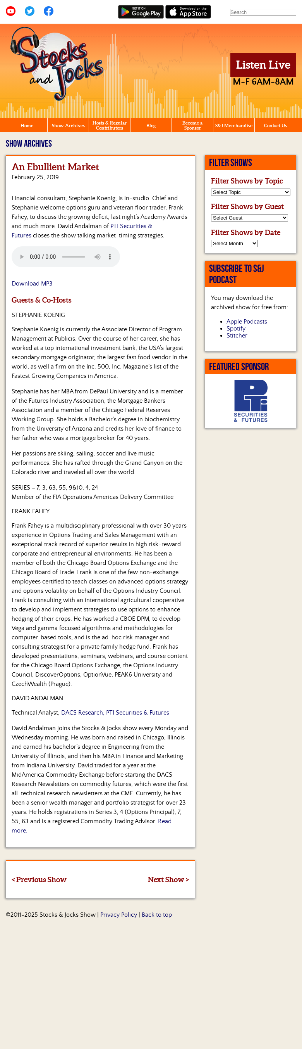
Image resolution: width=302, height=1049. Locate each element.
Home (27, 125)
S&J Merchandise (233, 125)
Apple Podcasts (246, 321)
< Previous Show (39, 879)
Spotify (235, 328)
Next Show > (168, 879)
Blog (151, 125)
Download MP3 (32, 283)
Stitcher (236, 335)
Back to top (157, 914)
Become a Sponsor (192, 125)
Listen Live (263, 65)
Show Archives (68, 125)
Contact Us (275, 125)
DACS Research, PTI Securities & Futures (115, 712)
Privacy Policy (118, 914)
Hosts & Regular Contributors (110, 125)
